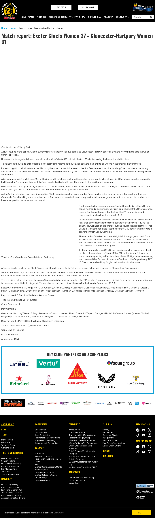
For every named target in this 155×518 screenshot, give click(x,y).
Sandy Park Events (77, 480)
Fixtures (41, 17)
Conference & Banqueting (46, 443)
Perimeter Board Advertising (47, 437)
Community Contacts (78, 432)
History (106, 429)
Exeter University (42, 480)
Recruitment (108, 432)
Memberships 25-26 (10, 466)
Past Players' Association (114, 443)
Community (121, 17)
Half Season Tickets (10, 458)
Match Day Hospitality (11, 463)
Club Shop (88, 7)
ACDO (37, 464)
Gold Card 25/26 (42, 435)
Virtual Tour (74, 483)
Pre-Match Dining (9, 469)
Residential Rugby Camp (79, 437)
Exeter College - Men (44, 472)
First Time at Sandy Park (11, 490)
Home (4, 28)
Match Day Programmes (11, 495)
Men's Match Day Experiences (82, 440)
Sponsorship (40, 429)
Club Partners (41, 432)
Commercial (94, 17)
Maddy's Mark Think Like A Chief (83, 467)
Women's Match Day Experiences (83, 443)
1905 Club (5, 471)
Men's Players (7, 439)
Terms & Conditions (10, 474)
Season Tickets (8, 461)
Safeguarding (108, 437)
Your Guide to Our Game (11, 492)
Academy (108, 17)
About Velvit (7, 424)
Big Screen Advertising (45, 440)
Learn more (59, 512)
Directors (108, 455)
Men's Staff (6, 442)
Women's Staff (7, 447)
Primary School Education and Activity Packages (82, 457)
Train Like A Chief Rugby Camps (83, 435)
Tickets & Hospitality (60, 17)
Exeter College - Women (46, 474)
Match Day (79, 17)
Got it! (141, 512)
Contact (107, 450)
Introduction (40, 453)
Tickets (61, 7)
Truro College (41, 477)
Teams (31, 17)
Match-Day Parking (9, 484)
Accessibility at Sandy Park (13, 498)
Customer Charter (111, 435)
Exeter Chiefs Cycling (112, 445)
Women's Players (8, 445)
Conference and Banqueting (81, 477)
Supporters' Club (110, 440)
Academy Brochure (43, 456)
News (23, 17)
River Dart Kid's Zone (10, 487)
